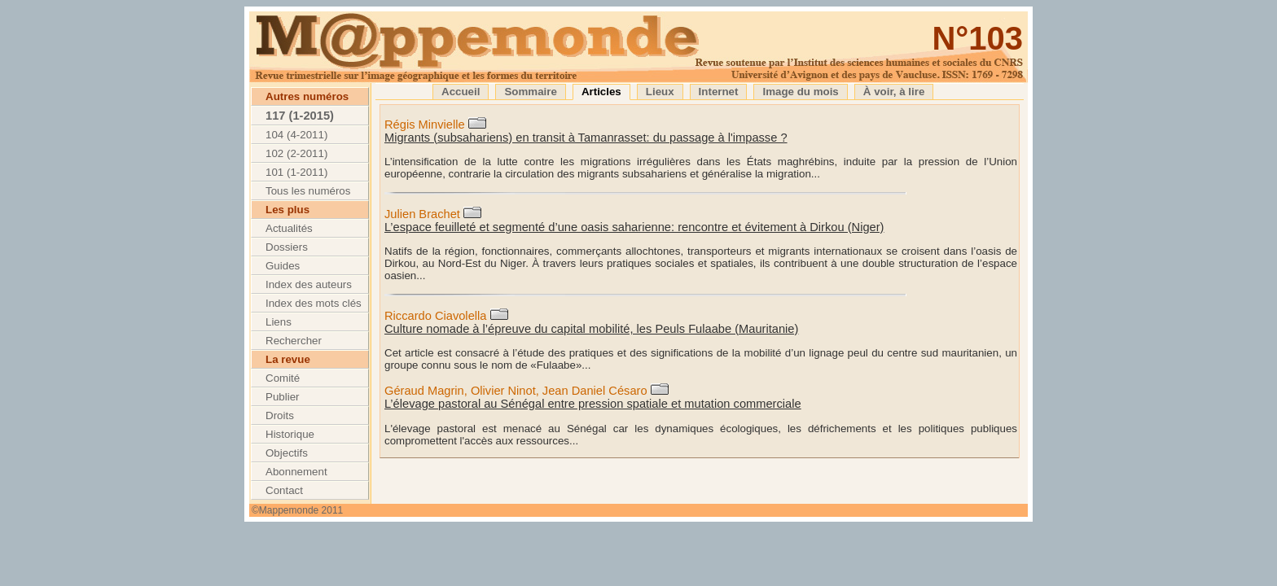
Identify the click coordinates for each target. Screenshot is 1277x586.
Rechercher (293, 341)
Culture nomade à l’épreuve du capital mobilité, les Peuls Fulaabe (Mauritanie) (591, 328)
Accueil (460, 91)
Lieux (660, 91)
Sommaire (530, 91)
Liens (278, 322)
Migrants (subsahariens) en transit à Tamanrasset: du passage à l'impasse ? (586, 137)
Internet (719, 91)
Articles (601, 91)
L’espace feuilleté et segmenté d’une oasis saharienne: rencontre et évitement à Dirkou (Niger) (634, 227)
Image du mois (800, 91)
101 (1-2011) (296, 172)
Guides (282, 266)
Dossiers (286, 247)
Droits (279, 415)
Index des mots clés (313, 303)
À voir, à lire (894, 91)
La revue (287, 359)
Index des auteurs (308, 284)
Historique (289, 434)
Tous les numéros (307, 191)
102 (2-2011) (296, 153)
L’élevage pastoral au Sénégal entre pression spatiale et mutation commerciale (592, 403)
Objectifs (286, 453)
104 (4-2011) (296, 135)
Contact (284, 490)
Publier (282, 397)
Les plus (287, 209)
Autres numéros (307, 96)
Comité (282, 378)
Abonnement (296, 472)
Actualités (289, 228)
